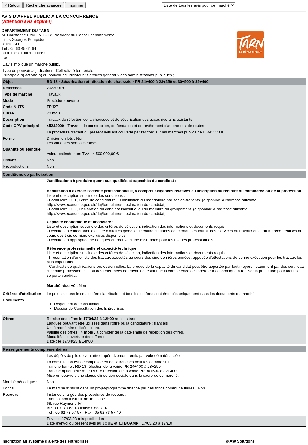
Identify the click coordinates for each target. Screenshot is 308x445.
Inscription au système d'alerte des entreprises (45, 441)
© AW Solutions (240, 441)
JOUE (107, 423)
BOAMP (131, 423)
